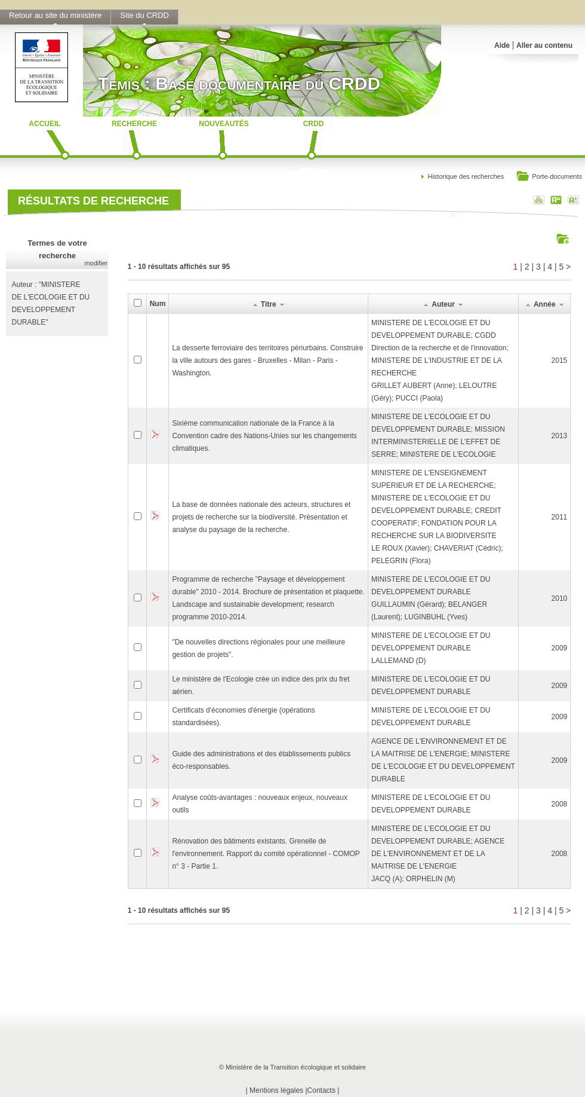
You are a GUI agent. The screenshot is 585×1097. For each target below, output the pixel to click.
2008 (560, 804)
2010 (560, 598)
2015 (560, 360)
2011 (560, 517)
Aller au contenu (544, 45)
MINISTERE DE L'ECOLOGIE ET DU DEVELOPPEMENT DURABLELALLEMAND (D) (430, 648)
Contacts (321, 1090)
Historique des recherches (465, 176)
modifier (95, 263)
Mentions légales (276, 1090)
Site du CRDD (144, 15)
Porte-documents (549, 177)
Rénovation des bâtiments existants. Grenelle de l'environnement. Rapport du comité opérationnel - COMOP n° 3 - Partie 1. (265, 853)
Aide (502, 45)
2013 (560, 436)
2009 (560, 648)
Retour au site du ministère (55, 15)
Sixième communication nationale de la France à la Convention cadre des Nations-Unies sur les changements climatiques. (264, 436)
